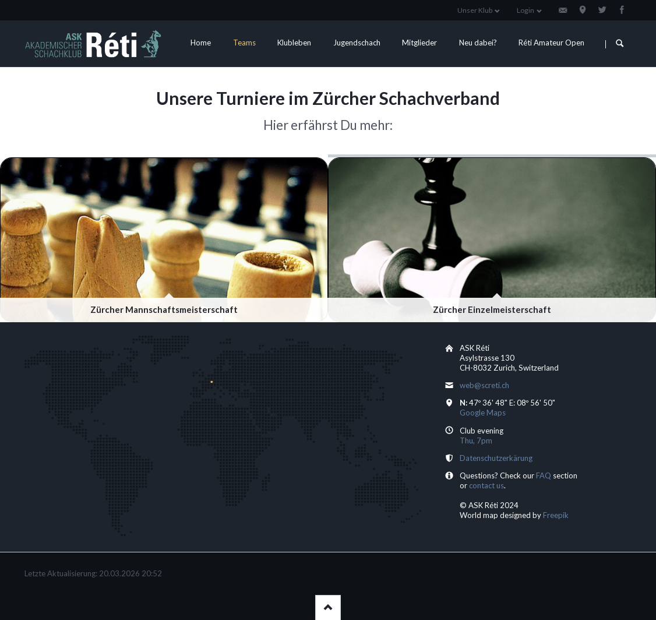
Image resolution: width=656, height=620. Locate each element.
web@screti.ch (484, 385)
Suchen (620, 44)
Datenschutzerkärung (496, 458)
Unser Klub (474, 10)
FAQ (543, 475)
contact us (486, 485)
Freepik (556, 515)
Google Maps (483, 412)
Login (525, 10)
